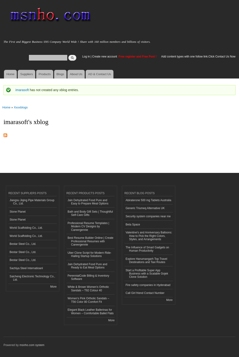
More (53, 286)
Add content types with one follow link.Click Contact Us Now (198, 56)
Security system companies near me (148, 216)
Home (10, 74)
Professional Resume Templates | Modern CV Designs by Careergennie (88, 226)
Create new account (105, 56)
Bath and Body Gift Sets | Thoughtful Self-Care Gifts (90, 213)
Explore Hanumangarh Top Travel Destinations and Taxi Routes (146, 260)
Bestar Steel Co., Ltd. (23, 244)
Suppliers (26, 74)
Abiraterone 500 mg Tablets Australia (148, 200)
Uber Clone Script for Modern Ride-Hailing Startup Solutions (90, 254)
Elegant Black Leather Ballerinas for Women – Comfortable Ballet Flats (91, 311)
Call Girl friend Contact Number (145, 293)
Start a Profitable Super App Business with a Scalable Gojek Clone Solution (147, 274)
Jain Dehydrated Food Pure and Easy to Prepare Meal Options (88, 202)
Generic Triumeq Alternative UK (145, 208)
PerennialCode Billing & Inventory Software (88, 277)
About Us (76, 74)
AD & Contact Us (99, 74)
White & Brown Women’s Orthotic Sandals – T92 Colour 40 (88, 288)
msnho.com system (32, 345)
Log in (86, 56)
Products (45, 74)
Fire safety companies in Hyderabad (148, 285)
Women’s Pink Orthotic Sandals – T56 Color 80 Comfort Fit (88, 300)
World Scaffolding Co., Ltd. (26, 227)
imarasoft (22, 90)
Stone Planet (18, 211)
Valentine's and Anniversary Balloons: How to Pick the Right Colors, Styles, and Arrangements (149, 236)
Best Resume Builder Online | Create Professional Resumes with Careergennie (90, 241)
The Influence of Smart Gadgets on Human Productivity (147, 249)
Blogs (60, 74)
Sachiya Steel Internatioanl (26, 268)
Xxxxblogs (21, 107)
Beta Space (133, 224)
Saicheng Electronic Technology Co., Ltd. (32, 278)
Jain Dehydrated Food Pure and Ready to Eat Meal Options (87, 266)
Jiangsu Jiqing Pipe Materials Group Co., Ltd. (32, 202)
